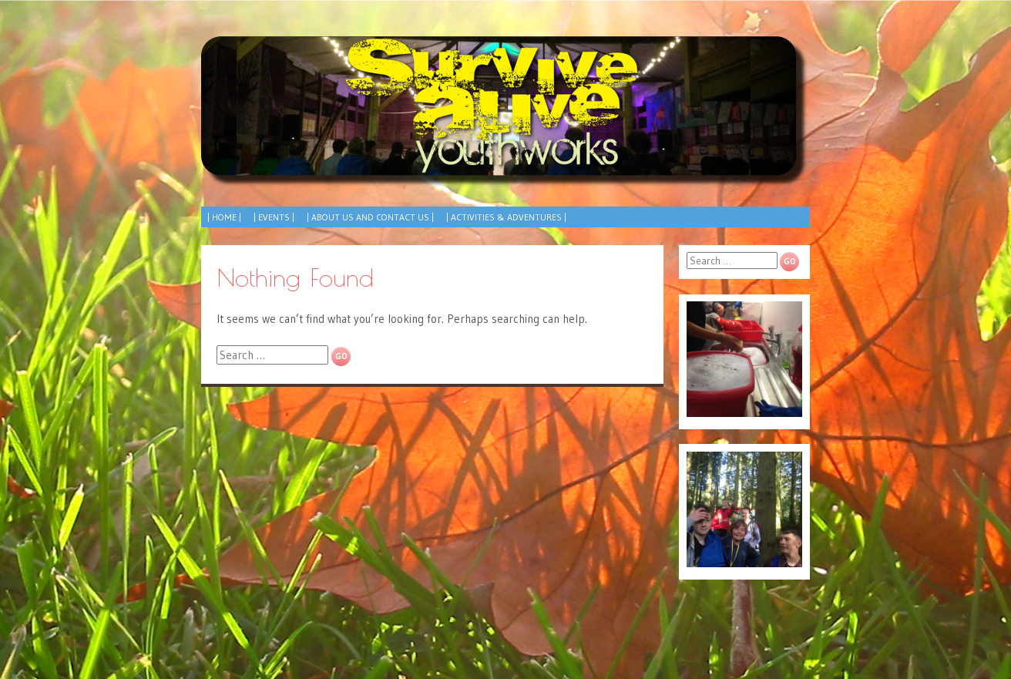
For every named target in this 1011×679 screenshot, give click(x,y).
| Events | (274, 217)
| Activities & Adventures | (506, 217)
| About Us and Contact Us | (370, 217)
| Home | (224, 217)
